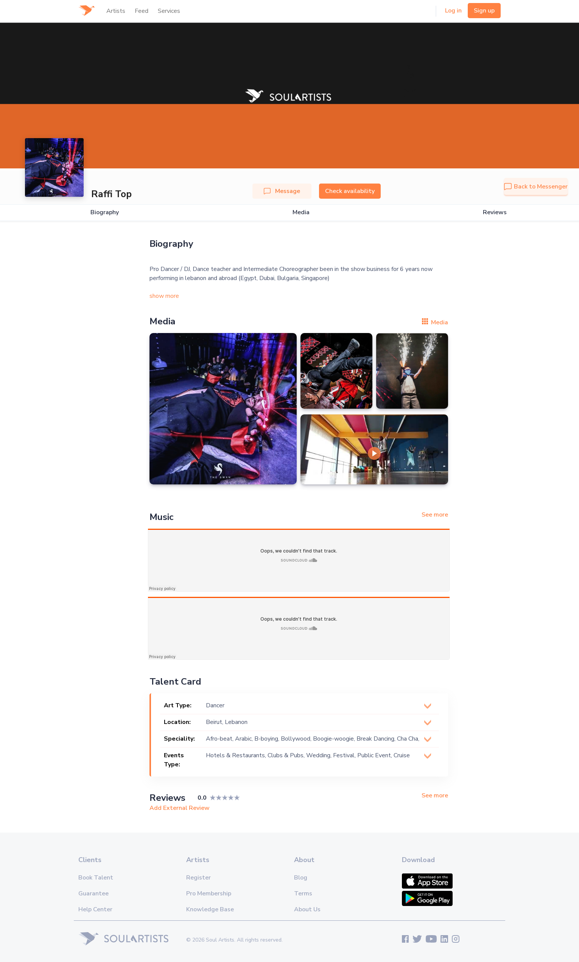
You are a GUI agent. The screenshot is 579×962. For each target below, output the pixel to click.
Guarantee (93, 893)
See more (435, 514)
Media (301, 212)
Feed (141, 11)
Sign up (484, 10)
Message (282, 191)
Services (169, 11)
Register (198, 877)
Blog (300, 877)
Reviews (495, 212)
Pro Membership (208, 893)
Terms (303, 893)
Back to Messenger (536, 186)
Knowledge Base (210, 909)
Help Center (95, 909)
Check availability (350, 191)
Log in (453, 10)
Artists (115, 11)
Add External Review (179, 808)
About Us (307, 909)
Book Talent (95, 877)
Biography (104, 212)
